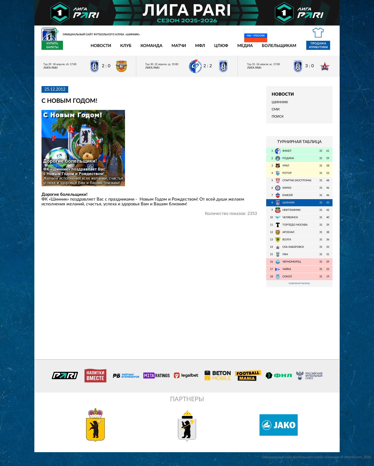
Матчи (151, 48)
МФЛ (172, 48)
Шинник (280, 105)
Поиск (278, 119)
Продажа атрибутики (290, 48)
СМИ (276, 112)
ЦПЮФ (193, 48)
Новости (73, 48)
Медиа (217, 48)
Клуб (98, 48)
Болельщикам (251, 48)
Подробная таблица (299, 286)
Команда (124, 48)
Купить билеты (322, 48)
